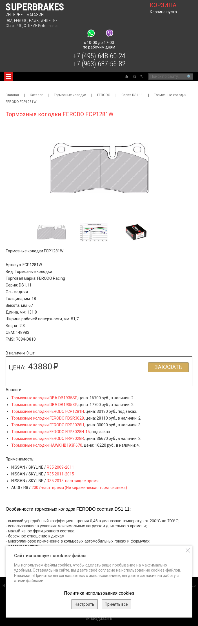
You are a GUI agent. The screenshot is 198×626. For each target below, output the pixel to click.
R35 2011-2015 (60, 474)
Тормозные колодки (70, 95)
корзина (163, 5)
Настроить (84, 604)
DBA (9, 20)
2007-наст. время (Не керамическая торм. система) (79, 487)
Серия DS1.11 (132, 95)
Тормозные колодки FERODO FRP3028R (47, 438)
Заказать (168, 367)
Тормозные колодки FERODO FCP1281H (47, 411)
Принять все (116, 604)
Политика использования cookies (99, 593)
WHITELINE (49, 20)
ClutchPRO (14, 25)
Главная (12, 95)
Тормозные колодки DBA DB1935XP (44, 404)
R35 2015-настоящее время (73, 481)
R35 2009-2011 (60, 467)
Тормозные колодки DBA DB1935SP (44, 398)
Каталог (36, 95)
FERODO (20, 20)
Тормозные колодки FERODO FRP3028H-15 (50, 431)
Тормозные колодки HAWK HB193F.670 (46, 445)
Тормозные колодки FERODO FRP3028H (47, 425)
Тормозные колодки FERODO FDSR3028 (47, 418)
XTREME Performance (41, 25)
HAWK (34, 20)
